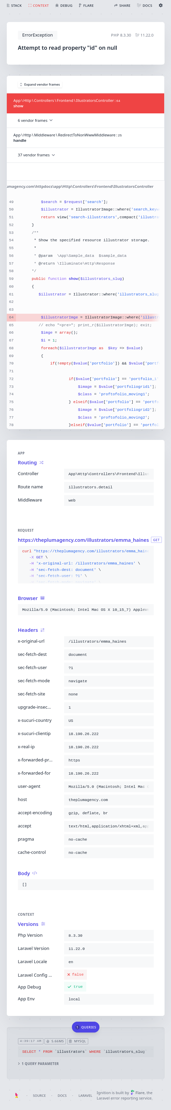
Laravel (85, 1095)
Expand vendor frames (40, 84)
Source (39, 1095)
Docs (62, 1095)
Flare (138, 1092)
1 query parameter (38, 1063)
